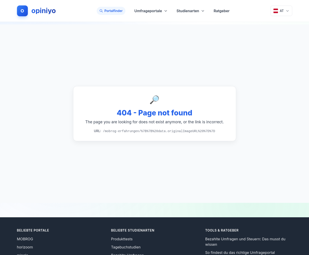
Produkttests (122, 239)
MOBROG (25, 239)
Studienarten (191, 11)
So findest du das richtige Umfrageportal (240, 252)
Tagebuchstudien (126, 247)
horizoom (25, 247)
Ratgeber (222, 11)
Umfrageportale (151, 11)
